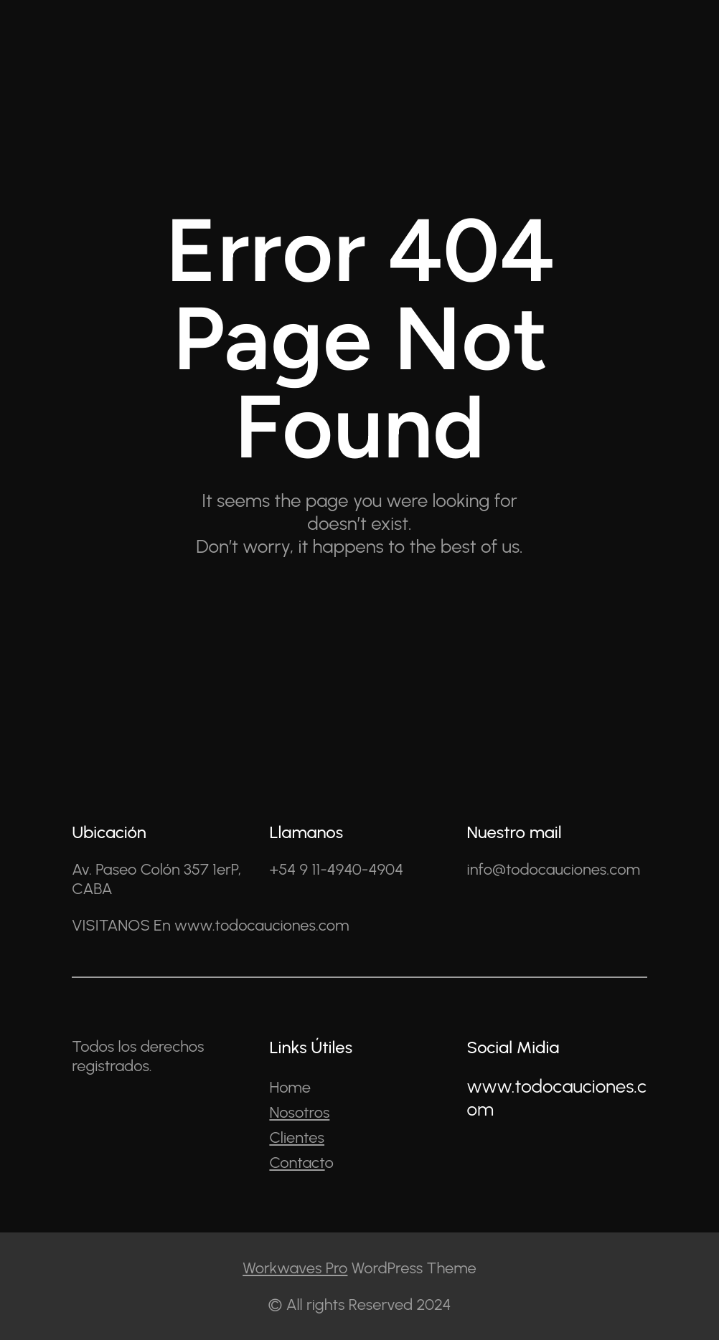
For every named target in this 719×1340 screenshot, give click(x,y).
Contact (296, 1162)
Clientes (296, 1137)
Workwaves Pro (295, 1268)
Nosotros (299, 1112)
